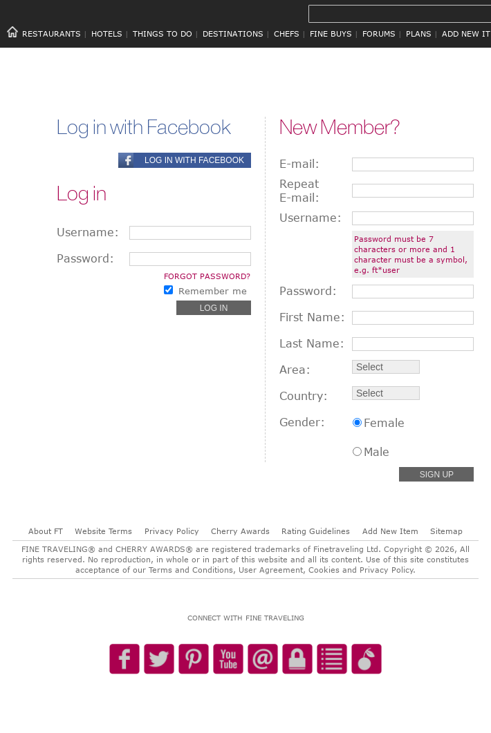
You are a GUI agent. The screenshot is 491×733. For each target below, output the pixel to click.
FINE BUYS (331, 33)
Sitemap (446, 530)
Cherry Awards (240, 530)
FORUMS (379, 33)
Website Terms (103, 530)
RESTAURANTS (51, 33)
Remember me (212, 290)
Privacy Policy (172, 530)
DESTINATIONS (233, 33)
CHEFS (286, 33)
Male (376, 452)
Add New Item (390, 530)
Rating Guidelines (315, 530)
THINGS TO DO (162, 33)
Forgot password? (207, 276)
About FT (45, 530)
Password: (85, 258)
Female (384, 423)
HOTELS (106, 33)
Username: (88, 232)
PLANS (419, 33)
